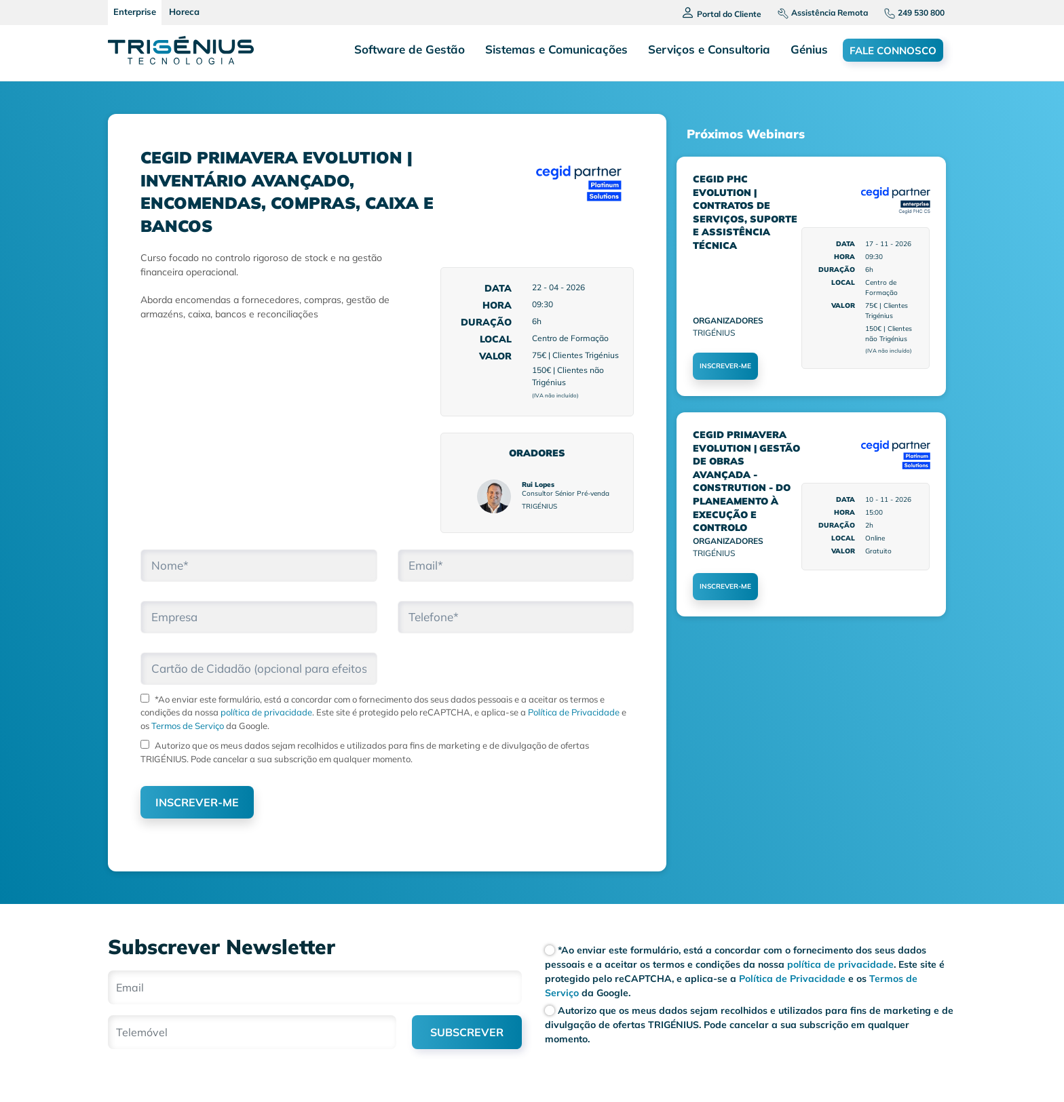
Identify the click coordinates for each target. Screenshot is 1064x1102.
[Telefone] (909, 12)
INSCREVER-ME (197, 802)
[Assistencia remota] (817, 12)
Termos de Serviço (186, 725)
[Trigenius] (181, 50)
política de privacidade (266, 712)
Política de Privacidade (573, 712)
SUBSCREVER (467, 1032)
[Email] (315, 987)
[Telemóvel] (252, 1032)
